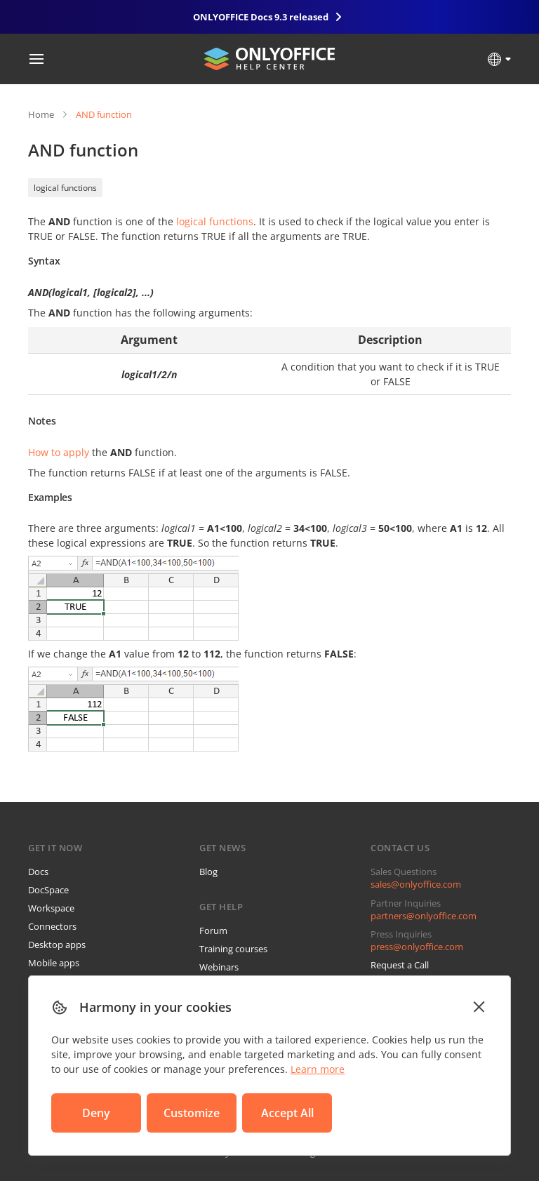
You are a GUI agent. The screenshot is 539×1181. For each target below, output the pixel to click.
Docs (38, 871)
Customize (192, 1113)
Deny (96, 1113)
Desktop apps (57, 944)
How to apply (58, 452)
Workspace (51, 908)
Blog (208, 871)
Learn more (318, 1069)
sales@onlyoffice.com (416, 884)
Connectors (52, 926)
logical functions (65, 188)
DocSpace (48, 889)
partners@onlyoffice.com (424, 915)
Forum (213, 930)
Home (41, 114)
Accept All (287, 1113)
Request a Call (400, 965)
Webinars (219, 967)
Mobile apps (53, 962)
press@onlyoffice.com (417, 946)
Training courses (233, 948)
